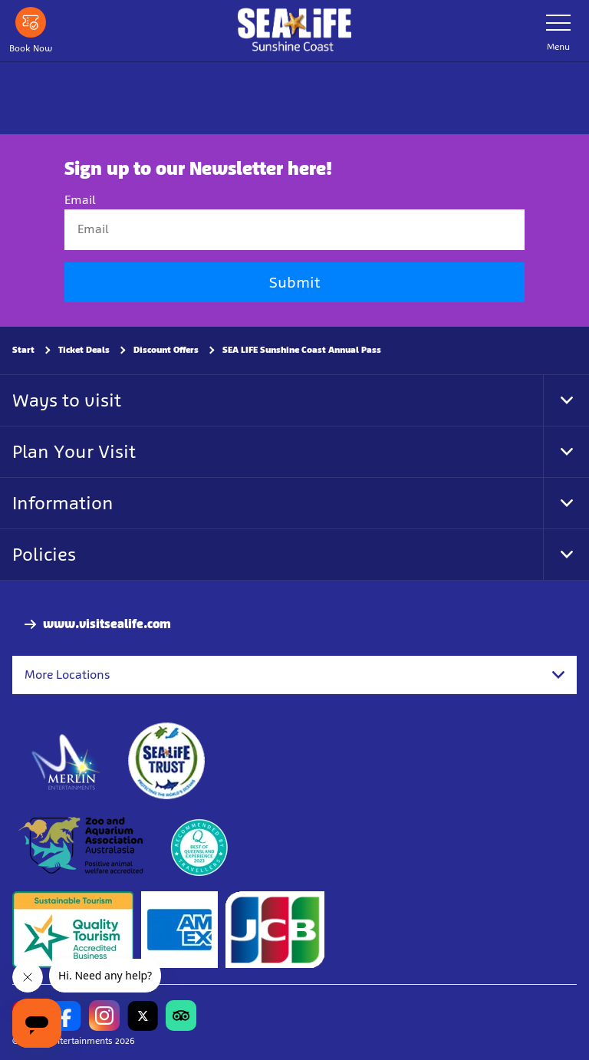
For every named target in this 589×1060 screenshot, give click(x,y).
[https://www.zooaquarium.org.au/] (82, 846)
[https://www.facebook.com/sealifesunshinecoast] (66, 1016)
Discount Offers (166, 349)
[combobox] (294, 675)
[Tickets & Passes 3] (179, 930)
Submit (294, 282)
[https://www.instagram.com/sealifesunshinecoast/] (104, 1016)
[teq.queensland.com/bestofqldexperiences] (198, 846)
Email (80, 200)
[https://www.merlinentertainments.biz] (66, 761)
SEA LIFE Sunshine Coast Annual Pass (301, 349)
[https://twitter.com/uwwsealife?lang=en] (142, 1016)
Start (23, 349)
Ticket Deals (84, 349)
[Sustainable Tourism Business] (72, 930)
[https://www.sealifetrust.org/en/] (166, 761)
